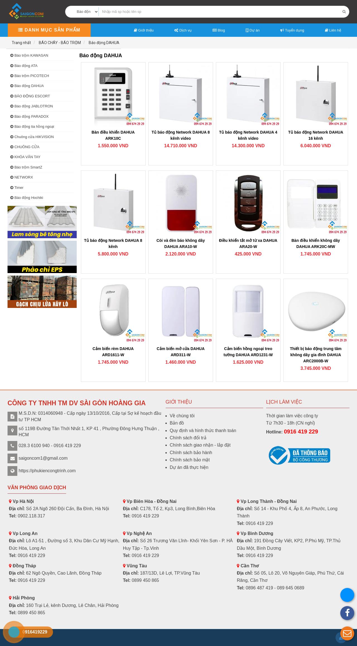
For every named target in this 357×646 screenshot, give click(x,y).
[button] (347, 633)
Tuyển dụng (292, 30)
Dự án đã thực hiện (189, 467)
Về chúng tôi (182, 415)
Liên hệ (333, 30)
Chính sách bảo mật (190, 459)
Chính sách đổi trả (188, 437)
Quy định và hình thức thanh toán (203, 430)
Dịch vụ (183, 30)
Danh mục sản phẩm (49, 30)
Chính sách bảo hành (191, 452)
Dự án (253, 30)
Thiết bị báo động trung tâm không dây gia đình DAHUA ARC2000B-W (316, 354)
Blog (219, 30)
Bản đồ (177, 423)
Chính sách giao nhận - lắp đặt (200, 445)
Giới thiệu (144, 30)
